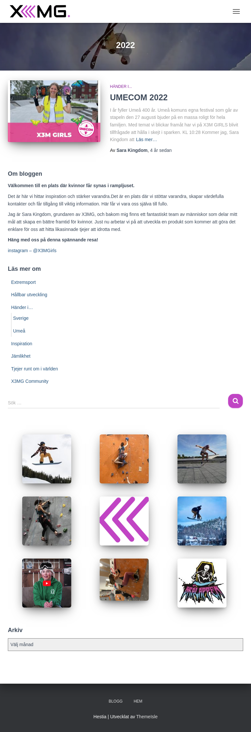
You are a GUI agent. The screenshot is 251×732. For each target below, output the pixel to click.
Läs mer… (146, 139)
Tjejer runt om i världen (34, 368)
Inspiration (21, 343)
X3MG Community (29, 381)
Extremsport (23, 282)
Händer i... (121, 86)
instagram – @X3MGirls (32, 250)
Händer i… (22, 307)
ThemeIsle (147, 716)
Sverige (20, 318)
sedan (161, 150)
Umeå (19, 330)
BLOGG (116, 701)
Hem (138, 701)
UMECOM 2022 (139, 97)
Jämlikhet (20, 356)
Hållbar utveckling (29, 294)
